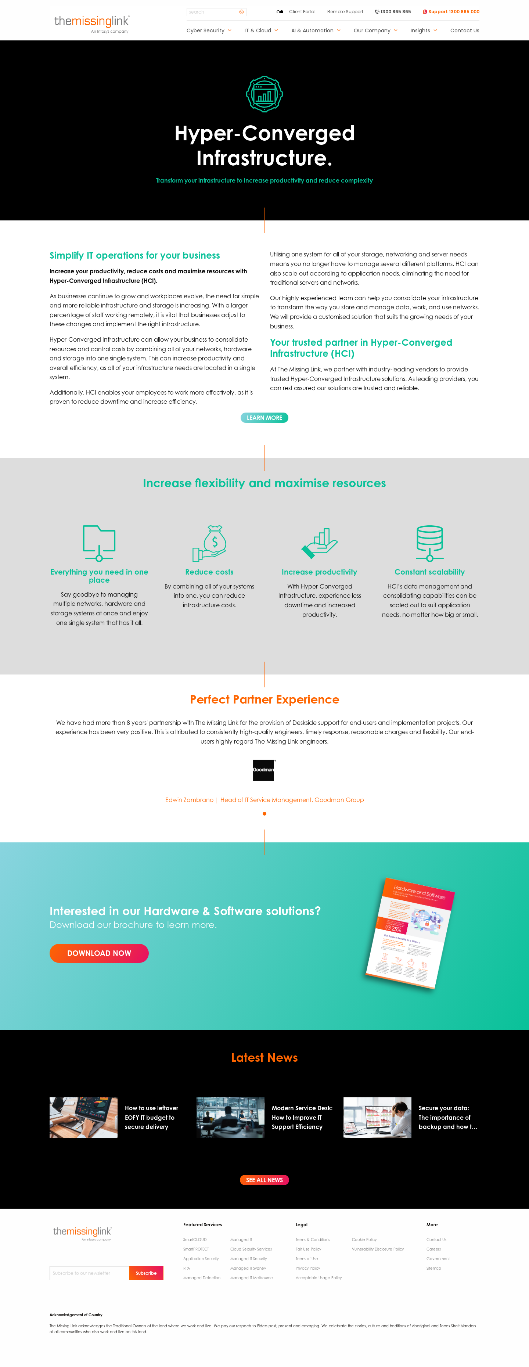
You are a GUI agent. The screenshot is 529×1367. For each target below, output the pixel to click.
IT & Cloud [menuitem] (258, 31)
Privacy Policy (308, 1268)
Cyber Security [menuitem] (205, 31)
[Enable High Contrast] (280, 12)
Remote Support (345, 11)
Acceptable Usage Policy (319, 1278)
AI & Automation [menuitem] (312, 31)
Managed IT (241, 1239)
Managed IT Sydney (248, 1268)
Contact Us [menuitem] (464, 31)
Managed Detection (201, 1278)
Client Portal (302, 11)
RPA (186, 1268)
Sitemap (434, 1268)
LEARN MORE (264, 417)
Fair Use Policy (308, 1249)
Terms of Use (307, 1258)
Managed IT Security (248, 1258)
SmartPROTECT (196, 1249)
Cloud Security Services (251, 1249)
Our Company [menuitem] (372, 31)
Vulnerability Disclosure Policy (378, 1249)
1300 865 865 (393, 11)
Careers (434, 1249)
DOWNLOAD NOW (99, 953)
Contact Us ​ (437, 1239)
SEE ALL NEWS (264, 1180)
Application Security (201, 1258)
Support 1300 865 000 (451, 11)
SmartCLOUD (194, 1239)
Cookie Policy (364, 1239)
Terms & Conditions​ (313, 1239)
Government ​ (439, 1258)
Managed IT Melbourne (251, 1278)
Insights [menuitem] (420, 31)
